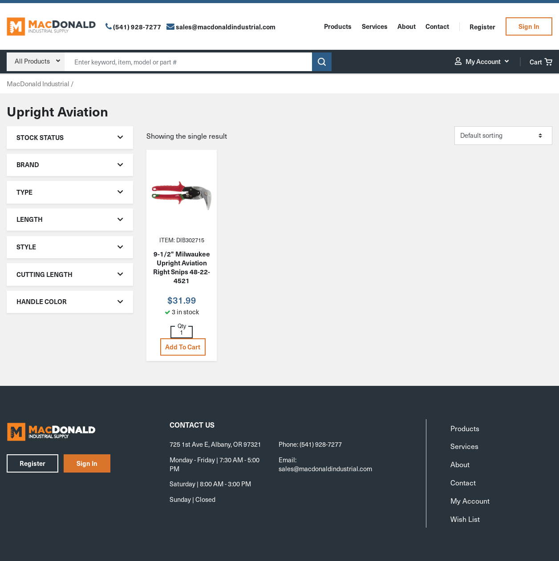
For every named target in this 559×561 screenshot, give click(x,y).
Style (70, 246)
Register (482, 26)
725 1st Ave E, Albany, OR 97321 (215, 444)
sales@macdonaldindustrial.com (325, 468)
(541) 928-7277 (137, 26)
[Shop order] (503, 135)
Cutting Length (70, 274)
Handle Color (70, 301)
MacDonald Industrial (38, 83)
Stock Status (70, 137)
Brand (70, 164)
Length (70, 219)
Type (70, 192)
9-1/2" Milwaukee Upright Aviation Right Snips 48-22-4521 (181, 267)
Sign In (528, 26)
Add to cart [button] (182, 346)
